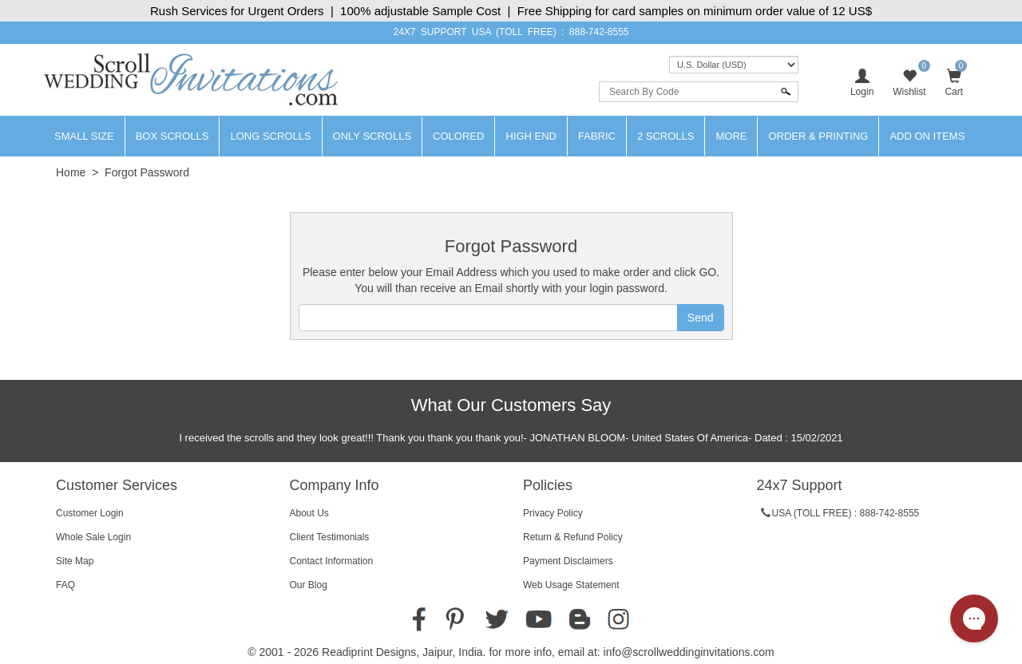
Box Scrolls (172, 136)
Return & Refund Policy (573, 537)
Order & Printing (818, 136)
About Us (309, 513)
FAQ (65, 585)
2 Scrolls (666, 136)
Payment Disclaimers (568, 561)
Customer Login (90, 513)
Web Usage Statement (571, 585)
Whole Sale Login (93, 537)
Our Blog (308, 585)
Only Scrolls (372, 136)
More (731, 136)
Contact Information (332, 561)
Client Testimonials (330, 537)
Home (70, 172)
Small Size (84, 136)
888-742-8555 (599, 32)
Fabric (597, 136)
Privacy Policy (553, 513)
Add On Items (927, 136)
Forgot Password (147, 172)
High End (531, 136)
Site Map (74, 561)
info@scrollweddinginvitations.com (689, 652)
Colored (458, 136)
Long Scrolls (270, 136)
